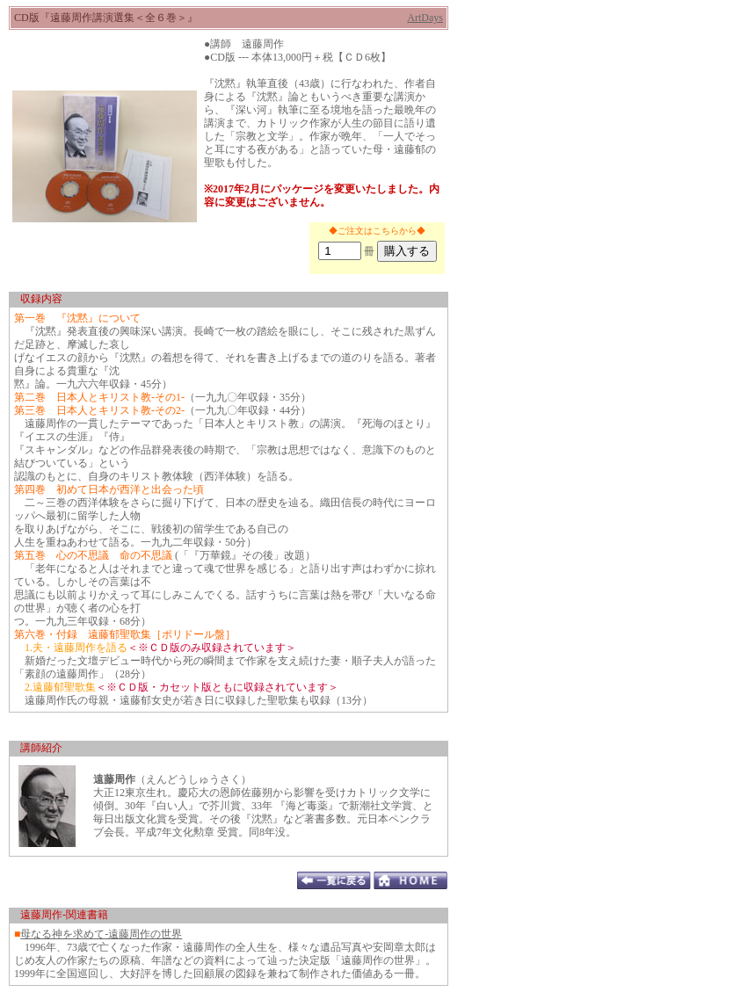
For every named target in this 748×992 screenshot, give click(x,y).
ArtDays (425, 17)
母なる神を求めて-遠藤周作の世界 (101, 934)
